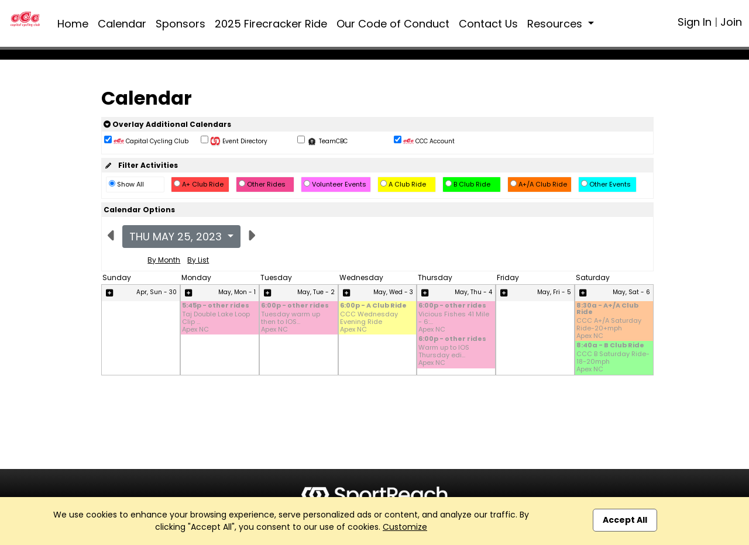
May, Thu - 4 (473, 292)
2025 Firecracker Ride (271, 23)
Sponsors (180, 23)
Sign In (695, 22)
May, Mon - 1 (237, 292)
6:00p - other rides (295, 306)
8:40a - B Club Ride (610, 346)
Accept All (625, 520)
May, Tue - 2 (316, 292)
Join (731, 22)
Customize (405, 527)
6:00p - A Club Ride (373, 306)
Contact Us (488, 23)
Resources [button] (556, 23)
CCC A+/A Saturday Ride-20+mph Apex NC (608, 328)
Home (72, 23)
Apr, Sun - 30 (156, 292)
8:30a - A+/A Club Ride (607, 309)
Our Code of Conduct (392, 23)
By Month (163, 260)
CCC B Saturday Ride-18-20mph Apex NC (613, 362)
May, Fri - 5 (554, 292)
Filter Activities (141, 165)
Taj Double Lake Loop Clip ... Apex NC (216, 322)
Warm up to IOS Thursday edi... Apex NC (443, 355)
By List (198, 260)
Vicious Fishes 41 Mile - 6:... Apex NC (453, 322)
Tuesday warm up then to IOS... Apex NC (290, 322)
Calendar (122, 23)
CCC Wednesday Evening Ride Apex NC (369, 322)
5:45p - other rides (215, 306)
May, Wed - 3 (393, 292)
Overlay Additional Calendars (167, 124)
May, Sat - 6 (631, 292)
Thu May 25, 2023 (177, 236)
